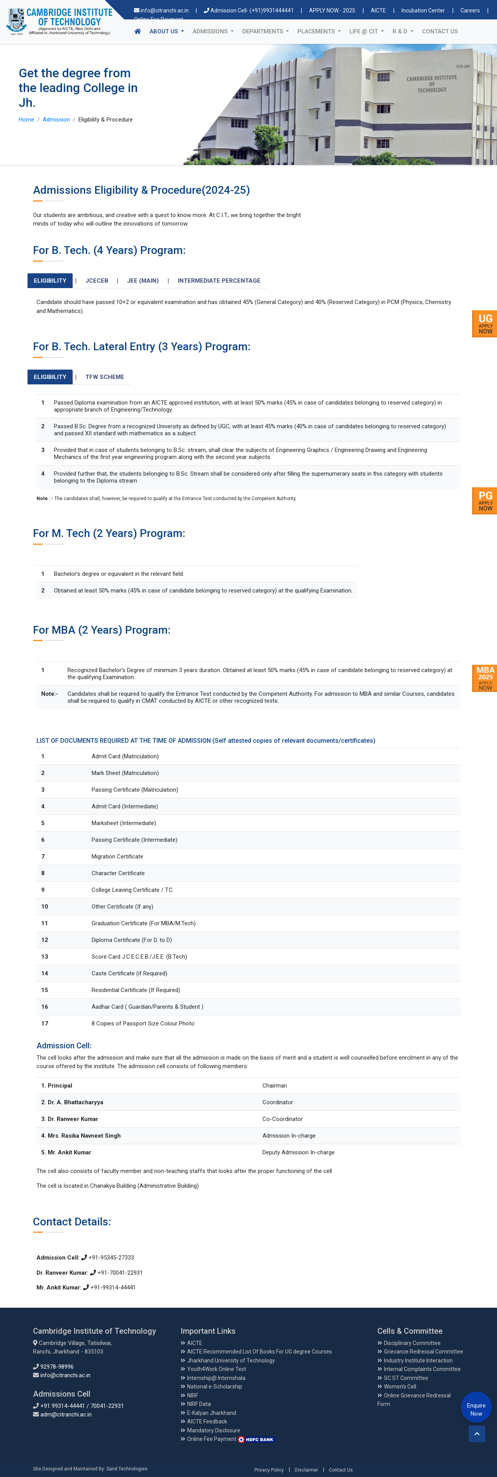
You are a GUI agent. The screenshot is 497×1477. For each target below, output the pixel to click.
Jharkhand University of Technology (231, 1360)
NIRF (192, 1395)
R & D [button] (401, 31)
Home (26, 119)
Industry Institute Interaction (418, 1360)
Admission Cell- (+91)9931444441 (249, 10)
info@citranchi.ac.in (162, 10)
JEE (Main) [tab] (143, 280)
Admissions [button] (211, 31)
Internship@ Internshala (216, 1378)
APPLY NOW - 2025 (332, 10)
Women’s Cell (400, 1386)
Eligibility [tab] (50, 280)
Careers (470, 10)
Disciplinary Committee (412, 1343)
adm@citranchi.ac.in (66, 1414)
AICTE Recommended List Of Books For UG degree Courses (259, 1351)
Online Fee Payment (231, 1439)
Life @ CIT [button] (364, 31)
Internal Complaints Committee (422, 1369)
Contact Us (440, 31)
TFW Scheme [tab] (104, 377)
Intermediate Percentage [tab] (219, 280)
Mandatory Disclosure (213, 1430)
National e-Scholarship (214, 1386)
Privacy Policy (269, 1470)
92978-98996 (57, 1366)
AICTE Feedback (207, 1421)
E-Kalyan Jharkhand (211, 1413)
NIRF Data (199, 1404)
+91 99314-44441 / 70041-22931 (82, 1405)
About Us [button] (168, 31)
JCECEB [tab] (96, 280)
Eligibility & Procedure (105, 119)
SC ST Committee (406, 1378)
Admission (56, 119)
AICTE (378, 10)
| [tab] (75, 280)
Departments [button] (263, 31)
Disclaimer (306, 1470)
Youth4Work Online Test (216, 1369)
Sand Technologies (127, 1469)
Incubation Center (423, 10)
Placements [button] (316, 31)
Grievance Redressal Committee (423, 1351)
